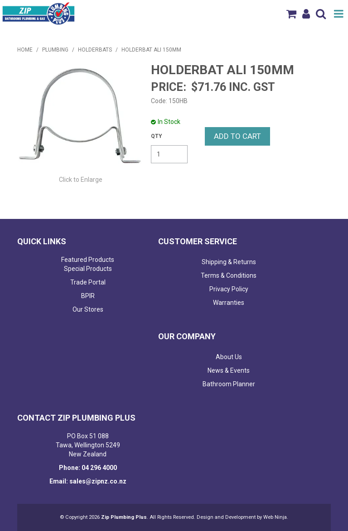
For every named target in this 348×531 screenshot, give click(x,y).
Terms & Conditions (228, 275)
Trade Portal (88, 282)
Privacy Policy (228, 289)
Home (25, 50)
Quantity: (156, 136)
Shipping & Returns (229, 262)
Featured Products (87, 259)
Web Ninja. (275, 517)
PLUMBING (55, 50)
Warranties (228, 302)
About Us (229, 356)
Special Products (88, 268)
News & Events (229, 370)
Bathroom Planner (229, 384)
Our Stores (87, 309)
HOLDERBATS (95, 50)
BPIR (88, 295)
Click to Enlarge (80, 179)
